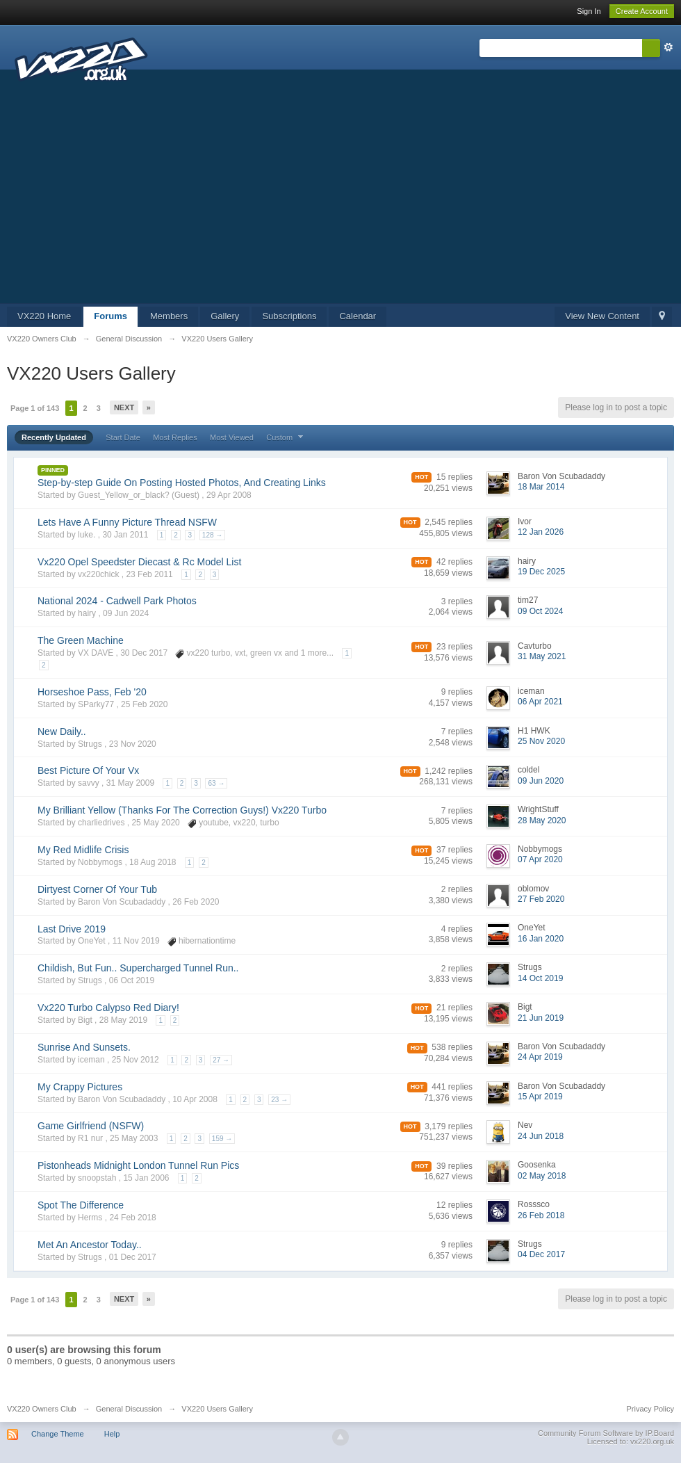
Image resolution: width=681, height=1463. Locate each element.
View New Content (602, 316)
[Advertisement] (340, 199)
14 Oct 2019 (540, 978)
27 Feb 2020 (541, 899)
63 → (216, 783)
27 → (221, 1060)
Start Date (123, 437)
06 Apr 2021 (540, 701)
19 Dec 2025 (541, 571)
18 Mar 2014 (541, 487)
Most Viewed (232, 437)
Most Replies (175, 437)
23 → (279, 1100)
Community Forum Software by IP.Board (606, 1433)
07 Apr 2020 (540, 859)
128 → (212, 535)
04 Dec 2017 (541, 1254)
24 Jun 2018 (541, 1136)
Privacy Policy (650, 1409)
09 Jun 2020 (541, 781)
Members (169, 316)
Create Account (642, 11)
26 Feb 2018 (541, 1215)
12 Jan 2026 (541, 532)
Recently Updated (54, 437)
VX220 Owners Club (41, 1409)
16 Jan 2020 (541, 939)
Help (112, 1434)
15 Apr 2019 (540, 1096)
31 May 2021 (542, 656)
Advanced (668, 47)
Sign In (588, 11)
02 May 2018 (542, 1176)
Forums (110, 316)
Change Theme (57, 1434)
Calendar (357, 316)
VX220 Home (44, 316)
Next (124, 407)
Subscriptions (289, 316)
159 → (222, 1138)
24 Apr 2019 (540, 1057)
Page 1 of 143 (34, 408)
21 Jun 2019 (541, 1018)
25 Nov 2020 (541, 741)
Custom (286, 437)
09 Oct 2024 (540, 611)
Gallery (225, 316)
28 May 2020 (542, 820)
